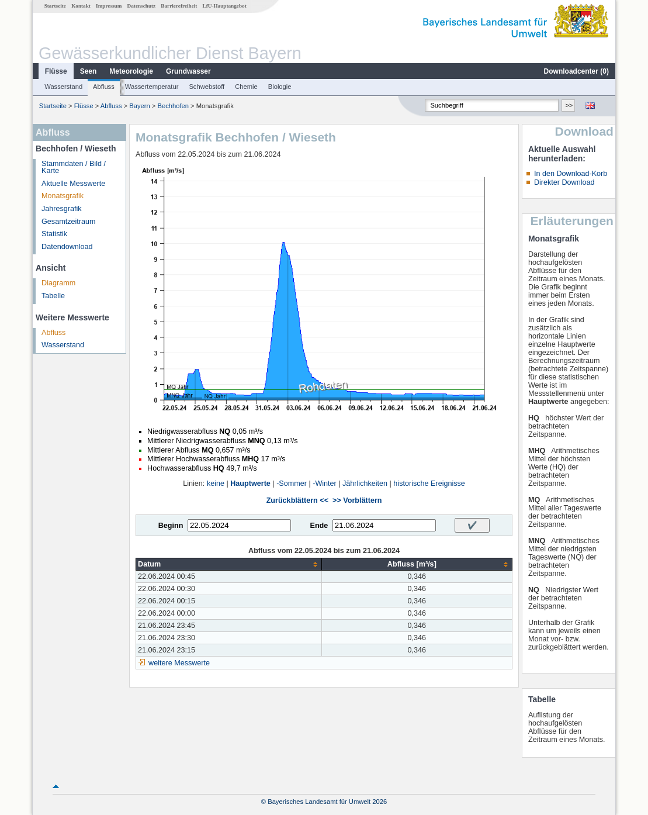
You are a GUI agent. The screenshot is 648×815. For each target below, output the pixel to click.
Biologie (280, 86)
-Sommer (291, 483)
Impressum (109, 6)
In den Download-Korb (570, 174)
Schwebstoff (206, 86)
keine (215, 483)
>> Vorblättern (357, 500)
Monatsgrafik (62, 196)
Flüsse (56, 71)
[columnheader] (229, 564)
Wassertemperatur (152, 86)
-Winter (325, 483)
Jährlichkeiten (364, 483)
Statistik (54, 234)
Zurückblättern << (297, 500)
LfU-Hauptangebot (225, 6)
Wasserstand (63, 86)
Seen (88, 71)
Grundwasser (188, 71)
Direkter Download (564, 182)
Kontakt (81, 6)
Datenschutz (141, 6)
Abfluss (104, 86)
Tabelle (53, 296)
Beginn (170, 526)
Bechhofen (173, 105)
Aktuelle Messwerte (73, 183)
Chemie (246, 86)
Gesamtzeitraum (68, 221)
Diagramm (58, 283)
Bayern (139, 105)
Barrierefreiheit (179, 6)
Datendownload (67, 247)
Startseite (55, 6)
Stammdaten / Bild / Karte (73, 167)
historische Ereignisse (429, 483)
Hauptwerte (250, 483)
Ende (319, 526)
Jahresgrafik (61, 209)
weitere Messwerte (179, 663)
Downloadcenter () (576, 71)
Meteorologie (131, 71)
